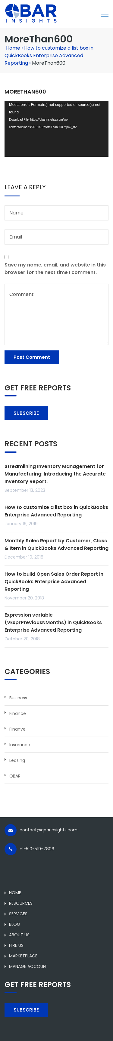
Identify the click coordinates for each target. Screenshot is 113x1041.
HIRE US (16, 945)
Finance (17, 713)
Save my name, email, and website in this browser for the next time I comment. (55, 268)
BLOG (14, 924)
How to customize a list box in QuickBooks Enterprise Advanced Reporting (49, 55)
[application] (56, 129)
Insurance (19, 745)
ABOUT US (19, 935)
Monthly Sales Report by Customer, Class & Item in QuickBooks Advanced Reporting (56, 544)
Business (18, 698)
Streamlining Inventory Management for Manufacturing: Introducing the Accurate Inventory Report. (55, 474)
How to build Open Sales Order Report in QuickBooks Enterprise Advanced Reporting (54, 582)
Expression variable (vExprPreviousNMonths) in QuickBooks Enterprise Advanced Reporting (53, 622)
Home (13, 48)
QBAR (14, 776)
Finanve (17, 729)
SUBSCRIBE (26, 413)
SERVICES (18, 914)
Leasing (17, 760)
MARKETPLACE (23, 956)
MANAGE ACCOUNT (29, 966)
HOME (15, 893)
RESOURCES (21, 903)
